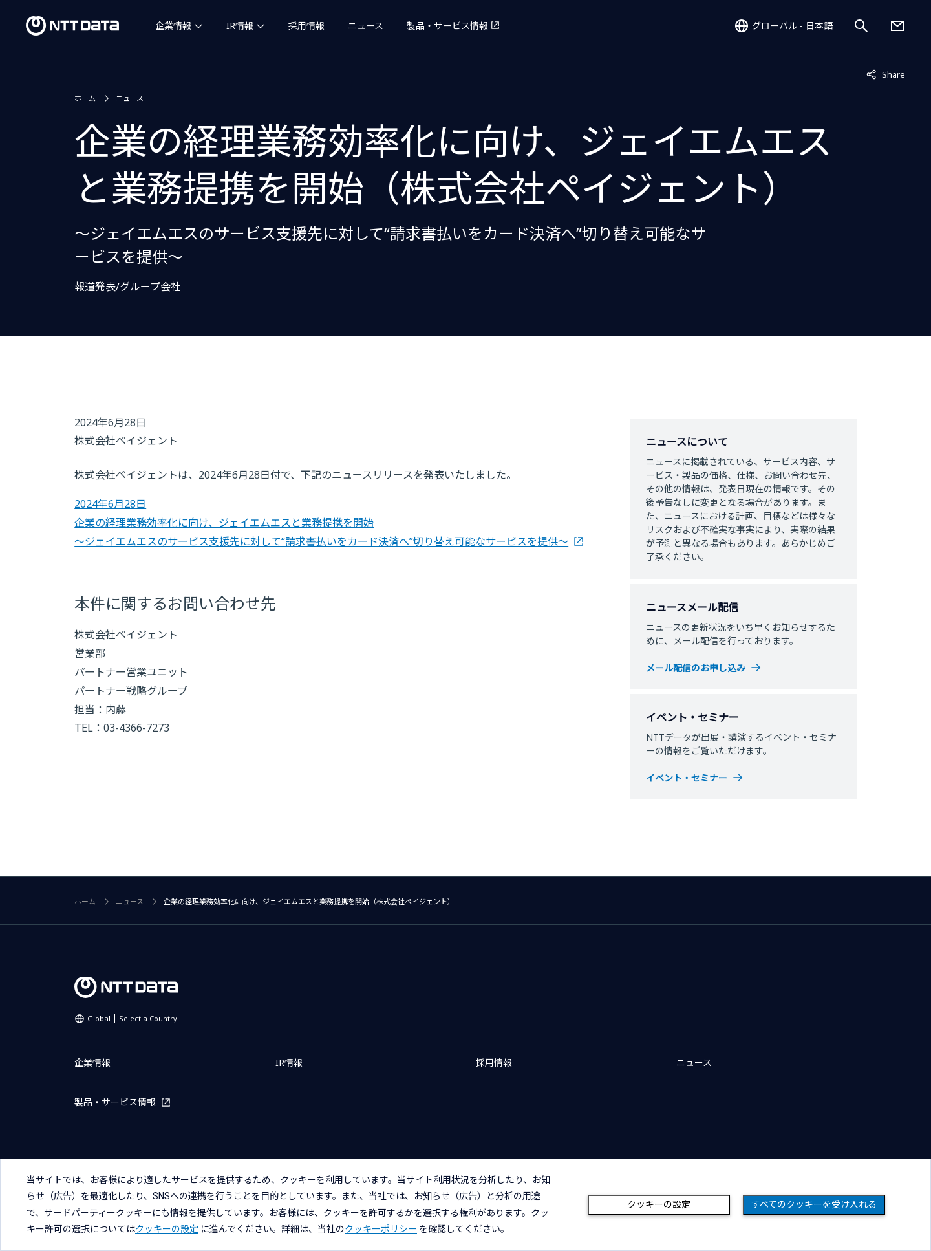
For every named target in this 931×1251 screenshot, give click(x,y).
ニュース (365, 25)
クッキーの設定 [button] (166, 1229)
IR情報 (239, 25)
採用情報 (306, 25)
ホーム (85, 98)
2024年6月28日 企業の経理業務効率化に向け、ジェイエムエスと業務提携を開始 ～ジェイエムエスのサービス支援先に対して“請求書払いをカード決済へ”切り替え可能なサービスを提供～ (321, 523)
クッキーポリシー (381, 1229)
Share (885, 73)
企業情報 (173, 25)
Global (132, 1018)
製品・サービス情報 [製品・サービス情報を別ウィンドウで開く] (447, 25)
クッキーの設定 (658, 1204)
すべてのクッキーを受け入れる (814, 1204)
